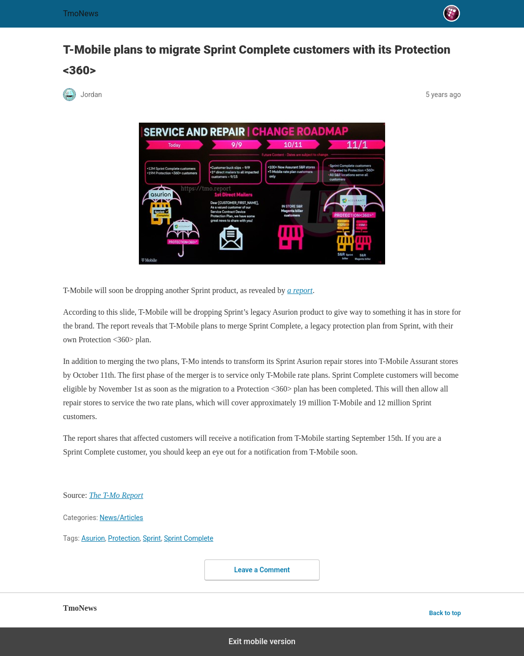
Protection (123, 538)
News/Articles (121, 518)
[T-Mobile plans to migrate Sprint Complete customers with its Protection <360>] (299, 290)
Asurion (93, 538)
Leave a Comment (262, 570)
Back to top (445, 613)
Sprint (152, 538)
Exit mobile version (262, 641)
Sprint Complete (188, 538)
